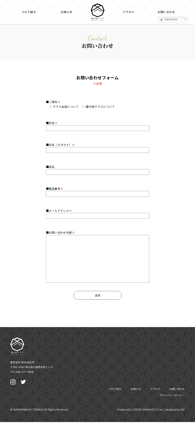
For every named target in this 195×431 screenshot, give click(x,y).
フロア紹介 (29, 12)
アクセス (128, 12)
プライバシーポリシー (172, 395)
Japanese (168, 20)
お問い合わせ (166, 12)
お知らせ (66, 12)
